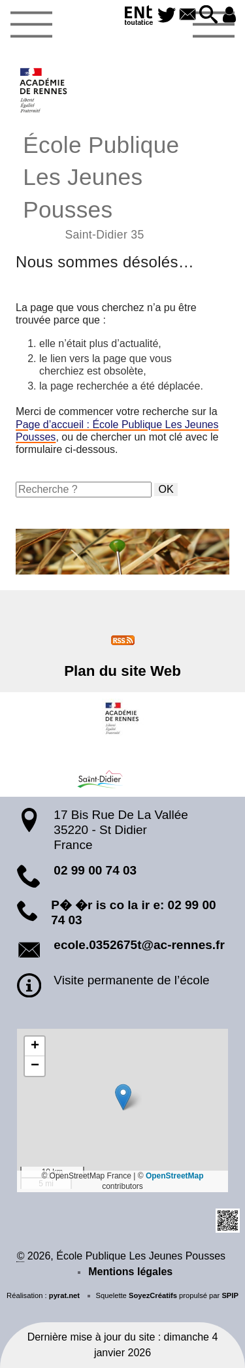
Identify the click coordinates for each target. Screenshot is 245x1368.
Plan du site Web (122, 671)
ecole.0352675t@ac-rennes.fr (139, 945)
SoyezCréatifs (153, 1295)
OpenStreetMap (175, 1175)
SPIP (229, 1295)
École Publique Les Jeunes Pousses (122, 185)
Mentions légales (130, 1271)
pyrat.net (64, 1295)
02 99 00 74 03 (95, 870)
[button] (208, 15)
